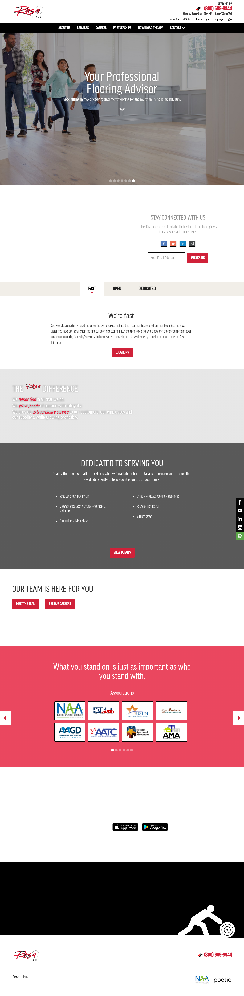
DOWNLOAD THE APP (150, 28)
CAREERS (101, 28)
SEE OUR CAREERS (60, 604)
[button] (178, 28)
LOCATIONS (122, 352)
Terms (25, 976)
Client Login (203, 19)
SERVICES (83, 28)
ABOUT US (64, 28)
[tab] (92, 289)
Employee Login (223, 19)
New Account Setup (181, 19)
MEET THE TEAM (25, 604)
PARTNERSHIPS (122, 28)
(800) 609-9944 (218, 9)
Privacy (15, 976)
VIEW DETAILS (122, 552)
